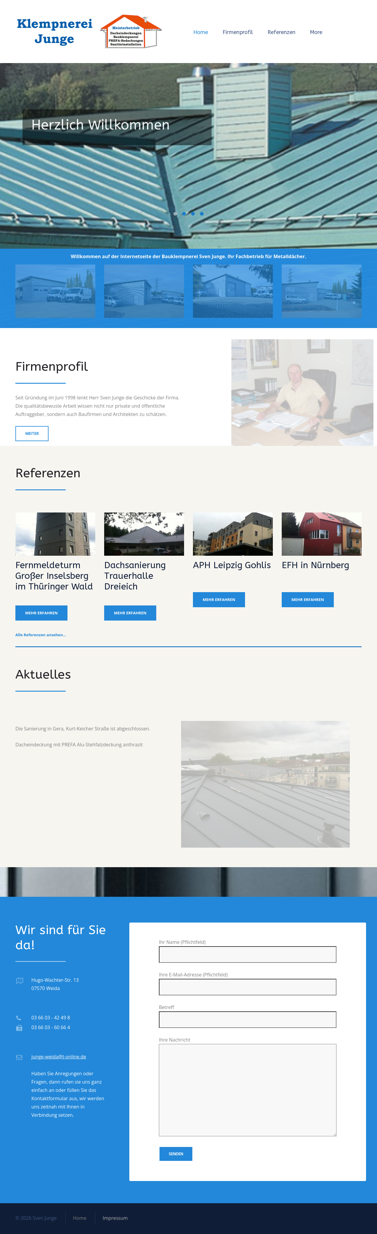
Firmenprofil (238, 32)
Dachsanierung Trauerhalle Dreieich (135, 576)
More (316, 32)
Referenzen (281, 32)
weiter (32, 433)
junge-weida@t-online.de (58, 1056)
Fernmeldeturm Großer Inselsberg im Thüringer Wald (54, 576)
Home (200, 32)
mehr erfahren (41, 613)
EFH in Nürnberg (315, 565)
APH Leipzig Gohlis (232, 565)
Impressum (115, 1218)
